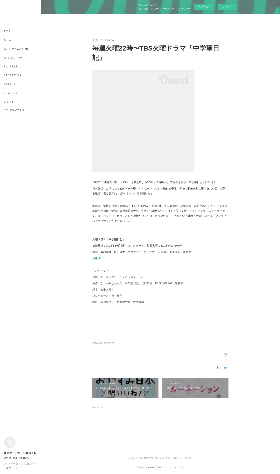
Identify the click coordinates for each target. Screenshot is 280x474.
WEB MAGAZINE (16, 49)
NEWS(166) (109, 343)
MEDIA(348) (97, 343)
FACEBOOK (13, 75)
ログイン (227, 6)
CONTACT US (14, 110)
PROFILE (11, 93)
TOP (7, 31)
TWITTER (11, 66)
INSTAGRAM (13, 58)
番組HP (97, 258)
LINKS (9, 102)
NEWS (8, 40)
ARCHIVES (12, 84)
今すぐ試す (204, 6)
